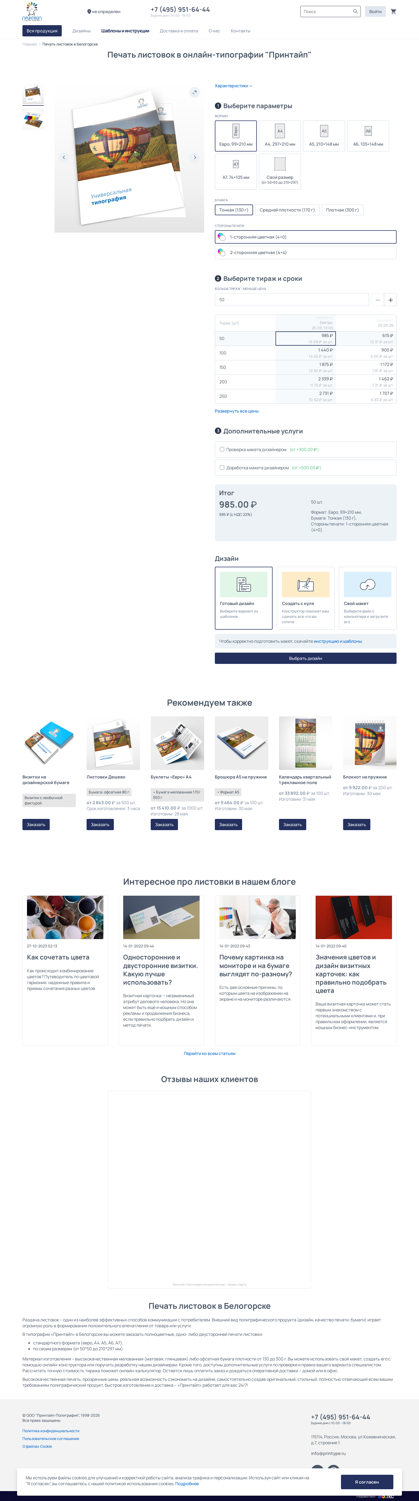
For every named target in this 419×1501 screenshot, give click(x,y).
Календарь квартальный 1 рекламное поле (305, 779)
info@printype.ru (328, 1453)
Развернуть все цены (237, 411)
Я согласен (367, 1482)
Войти (375, 11)
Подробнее (187, 1484)
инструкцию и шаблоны (338, 641)
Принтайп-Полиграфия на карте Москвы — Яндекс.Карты (209, 1284)
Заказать (36, 824)
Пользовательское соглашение (50, 1438)
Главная (29, 44)
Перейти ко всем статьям (209, 1053)
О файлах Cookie (37, 1446)
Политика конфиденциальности (50, 1430)
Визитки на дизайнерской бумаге (45, 779)
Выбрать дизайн (305, 658)
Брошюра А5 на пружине (241, 777)
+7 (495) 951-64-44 (182, 9)
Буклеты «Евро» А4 (171, 777)
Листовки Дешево (106, 777)
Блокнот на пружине (365, 777)
